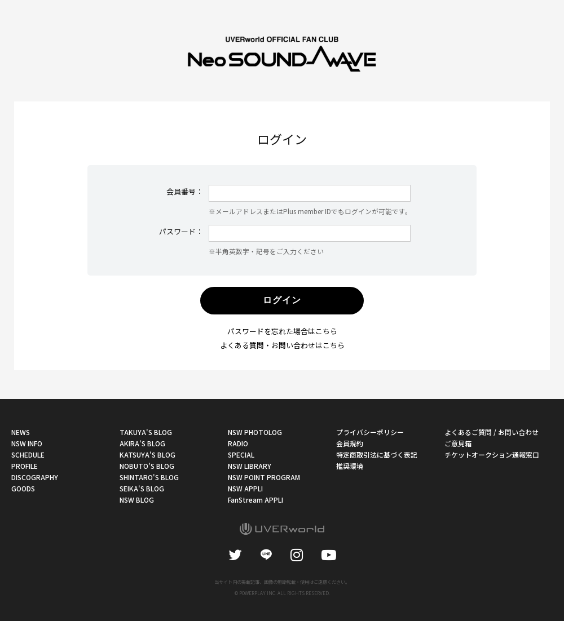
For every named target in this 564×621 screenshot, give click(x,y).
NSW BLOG (137, 499)
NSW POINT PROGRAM (264, 477)
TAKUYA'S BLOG (146, 432)
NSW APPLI (245, 488)
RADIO (238, 443)
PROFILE (24, 466)
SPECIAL (241, 454)
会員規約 (349, 443)
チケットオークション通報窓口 (491, 454)
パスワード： (181, 231)
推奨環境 (349, 466)
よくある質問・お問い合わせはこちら (282, 345)
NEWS (20, 432)
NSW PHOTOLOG (255, 432)
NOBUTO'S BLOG (147, 466)
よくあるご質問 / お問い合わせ (491, 432)
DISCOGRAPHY (34, 477)
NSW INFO (26, 443)
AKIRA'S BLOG (142, 443)
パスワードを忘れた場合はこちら (282, 331)
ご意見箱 (458, 443)
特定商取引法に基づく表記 (376, 454)
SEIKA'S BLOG (142, 488)
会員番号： (184, 191)
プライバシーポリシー (370, 432)
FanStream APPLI (255, 499)
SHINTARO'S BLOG (149, 477)
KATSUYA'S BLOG (147, 454)
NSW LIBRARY (249, 466)
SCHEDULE (28, 454)
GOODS (23, 488)
